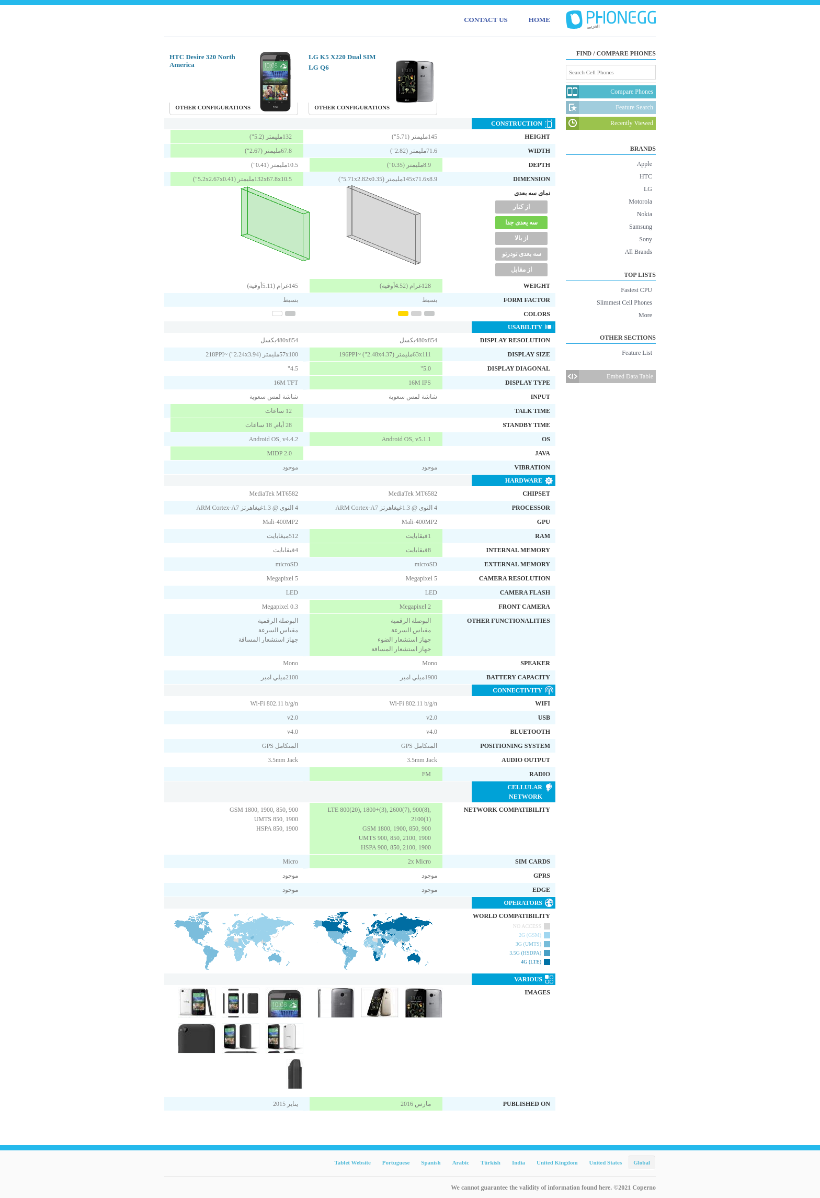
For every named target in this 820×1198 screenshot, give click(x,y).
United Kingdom (557, 1162)
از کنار (521, 206)
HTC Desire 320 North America (202, 61)
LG (648, 189)
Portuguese (396, 1162)
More (645, 315)
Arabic (460, 1162)
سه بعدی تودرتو (521, 253)
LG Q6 (319, 67)
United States (605, 1162)
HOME (539, 20)
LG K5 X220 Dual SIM (342, 57)
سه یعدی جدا (521, 222)
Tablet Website (352, 1162)
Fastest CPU (636, 290)
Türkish (490, 1162)
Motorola (640, 201)
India (518, 1162)
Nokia (644, 214)
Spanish (430, 1162)
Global (641, 1162)
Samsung (640, 226)
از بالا (521, 238)
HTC (646, 176)
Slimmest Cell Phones (624, 302)
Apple (644, 163)
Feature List (637, 352)
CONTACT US (486, 20)
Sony (645, 239)
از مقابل (521, 269)
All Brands (638, 251)
